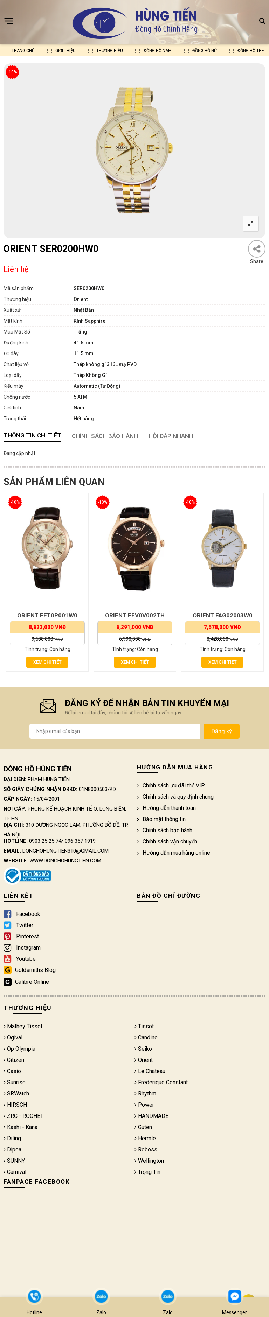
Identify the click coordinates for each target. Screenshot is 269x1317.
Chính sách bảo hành (164, 830)
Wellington (149, 1160)
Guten (143, 1127)
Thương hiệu (109, 50)
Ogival (13, 1037)
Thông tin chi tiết (32, 435)
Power (144, 1104)
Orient (143, 1060)
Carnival (15, 1172)
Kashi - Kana (20, 1127)
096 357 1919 (80, 841)
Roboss (145, 1149)
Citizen (14, 1060)
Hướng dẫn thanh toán (166, 808)
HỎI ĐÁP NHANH (171, 436)
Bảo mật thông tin (161, 819)
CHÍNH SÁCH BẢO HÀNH (105, 436)
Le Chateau (149, 1071)
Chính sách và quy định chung (175, 796)
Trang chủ (23, 50)
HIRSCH (15, 1104)
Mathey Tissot (23, 1026)
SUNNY (14, 1160)
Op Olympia (19, 1048)
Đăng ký (221, 731)
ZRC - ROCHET (23, 1116)
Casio (12, 1071)
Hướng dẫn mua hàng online (173, 852)
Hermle (145, 1138)
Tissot (144, 1026)
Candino (146, 1037)
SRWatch (16, 1093)
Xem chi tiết (47, 662)
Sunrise (15, 1082)
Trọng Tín (147, 1172)
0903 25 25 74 (45, 841)
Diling (12, 1138)
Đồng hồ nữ (204, 50)
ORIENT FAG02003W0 (223, 615)
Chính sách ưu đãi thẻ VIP (171, 785)
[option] (134, 150)
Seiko (143, 1048)
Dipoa (12, 1149)
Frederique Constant (161, 1082)
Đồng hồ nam (158, 50)
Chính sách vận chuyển (167, 841)
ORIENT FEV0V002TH (135, 615)
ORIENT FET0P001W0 (47, 615)
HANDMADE (151, 1116)
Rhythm (145, 1093)
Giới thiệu (65, 50)
